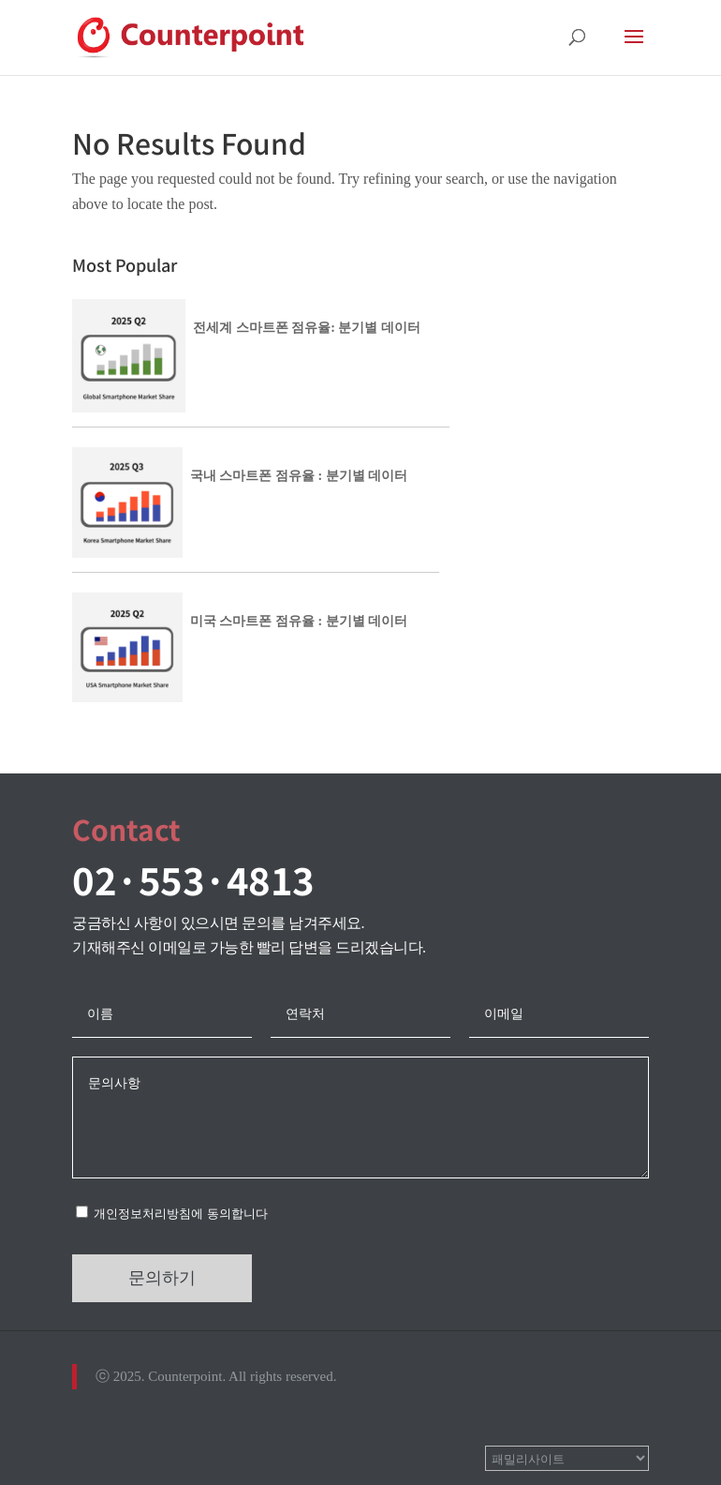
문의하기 (162, 1277)
